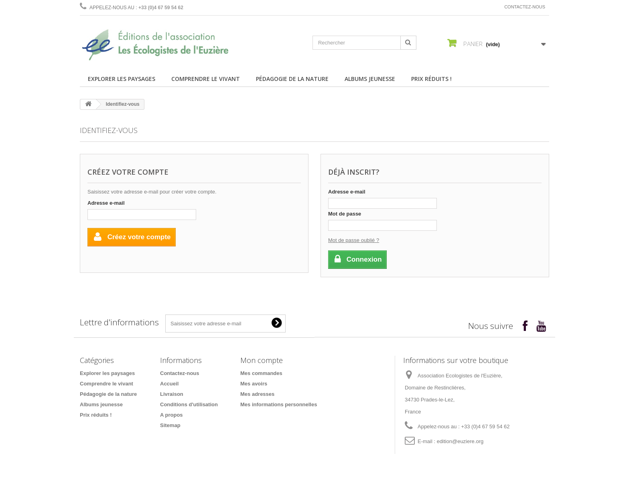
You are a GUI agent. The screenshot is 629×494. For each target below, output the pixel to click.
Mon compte (261, 360)
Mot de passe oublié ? (353, 240)
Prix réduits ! (431, 79)
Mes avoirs (253, 384)
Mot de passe (344, 214)
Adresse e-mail (106, 203)
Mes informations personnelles (278, 404)
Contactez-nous (524, 6)
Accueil (169, 384)
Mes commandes (261, 373)
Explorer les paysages (121, 79)
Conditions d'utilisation (189, 404)
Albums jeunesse (370, 79)
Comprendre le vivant (205, 79)
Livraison (171, 394)
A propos (171, 415)
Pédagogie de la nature (292, 79)
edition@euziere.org (460, 441)
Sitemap (170, 425)
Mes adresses (257, 394)
